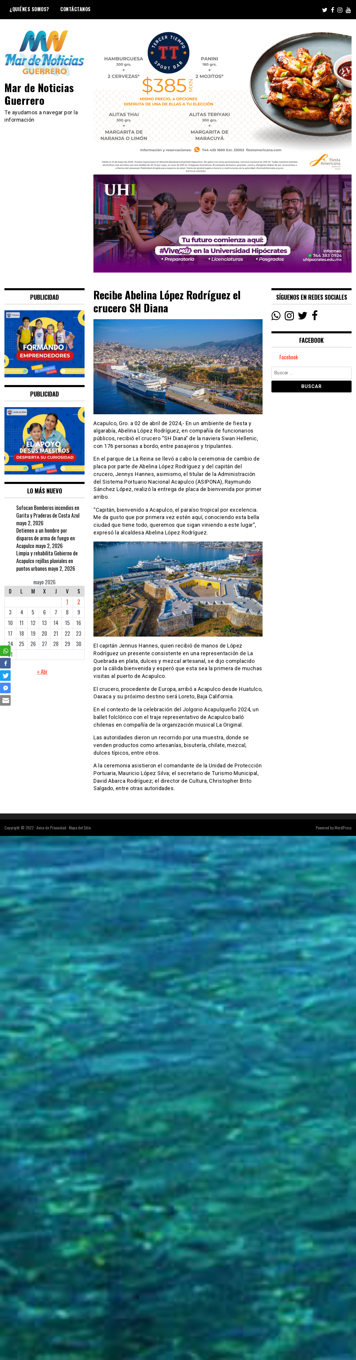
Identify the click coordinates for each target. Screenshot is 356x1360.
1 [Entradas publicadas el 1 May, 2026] (67, 601)
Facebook (288, 357)
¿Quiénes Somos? (29, 9)
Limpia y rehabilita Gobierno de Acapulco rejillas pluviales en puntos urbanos (47, 560)
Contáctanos (75, 9)
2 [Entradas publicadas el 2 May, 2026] (78, 601)
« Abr (42, 671)
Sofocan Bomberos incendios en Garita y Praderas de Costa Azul (48, 511)
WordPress (343, 827)
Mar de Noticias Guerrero (39, 93)
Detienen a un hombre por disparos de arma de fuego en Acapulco (45, 537)
